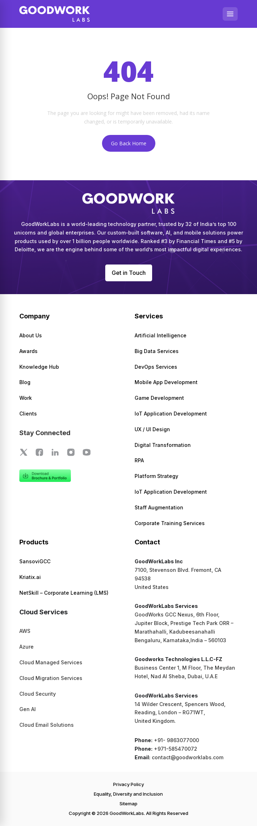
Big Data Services (157, 351)
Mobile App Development (166, 382)
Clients (28, 414)
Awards (28, 351)
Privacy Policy (128, 784)
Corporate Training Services (170, 523)
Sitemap (128, 803)
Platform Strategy (156, 476)
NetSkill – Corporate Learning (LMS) (63, 593)
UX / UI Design (152, 429)
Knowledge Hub (39, 367)
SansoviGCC (34, 561)
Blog (24, 382)
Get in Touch (129, 272)
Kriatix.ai (30, 577)
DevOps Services (156, 367)
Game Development (159, 398)
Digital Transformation (163, 445)
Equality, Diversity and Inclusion (128, 794)
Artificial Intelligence (160, 335)
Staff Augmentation (159, 507)
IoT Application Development (171, 414)
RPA (139, 460)
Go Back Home (128, 143)
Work (25, 398)
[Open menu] (230, 14)
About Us (30, 335)
